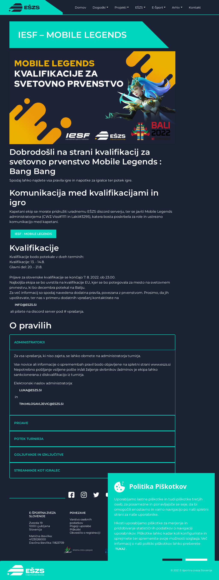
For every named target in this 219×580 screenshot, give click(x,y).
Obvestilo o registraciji (85, 532)
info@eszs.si (26, 305)
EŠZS (139, 7)
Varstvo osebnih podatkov (81, 521)
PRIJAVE (21, 423)
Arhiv (176, 7)
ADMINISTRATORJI (29, 342)
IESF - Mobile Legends (33, 234)
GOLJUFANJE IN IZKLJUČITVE (39, 455)
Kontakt (195, 7)
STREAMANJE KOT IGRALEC (37, 470)
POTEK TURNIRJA (28, 439)
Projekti (120, 7)
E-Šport (157, 7)
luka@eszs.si (30, 390)
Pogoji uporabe (80, 526)
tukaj (120, 549)
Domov (80, 7)
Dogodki (99, 7)
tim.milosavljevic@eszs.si (41, 404)
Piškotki (75, 529)
